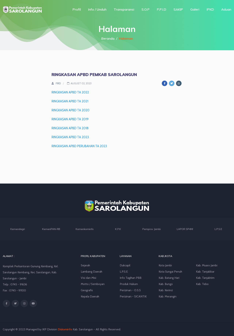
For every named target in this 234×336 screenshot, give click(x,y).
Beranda (107, 38)
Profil (77, 9)
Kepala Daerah (90, 296)
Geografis (87, 290)
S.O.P (145, 9)
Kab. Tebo (202, 284)
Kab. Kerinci (166, 290)
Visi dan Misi (88, 278)
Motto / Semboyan (93, 284)
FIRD (56, 83)
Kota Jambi (165, 265)
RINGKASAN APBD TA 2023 (70, 137)
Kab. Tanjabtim (205, 278)
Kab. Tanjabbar (205, 271)
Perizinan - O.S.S (130, 290)
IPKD (210, 9)
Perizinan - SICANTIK (133, 296)
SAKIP (178, 9)
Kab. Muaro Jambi (206, 265)
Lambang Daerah (91, 271)
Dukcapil (125, 265)
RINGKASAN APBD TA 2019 (70, 119)
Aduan (226, 9)
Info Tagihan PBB (130, 278)
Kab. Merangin (167, 296)
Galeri (194, 9)
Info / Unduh (97, 9)
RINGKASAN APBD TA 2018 (70, 128)
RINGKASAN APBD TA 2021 (70, 101)
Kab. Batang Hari (169, 278)
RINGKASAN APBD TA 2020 (70, 110)
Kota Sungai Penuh (170, 271)
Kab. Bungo (166, 284)
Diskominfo (65, 329)
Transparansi (124, 9)
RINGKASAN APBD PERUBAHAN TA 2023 (79, 146)
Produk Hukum (129, 284)
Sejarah (85, 265)
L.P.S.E (124, 271)
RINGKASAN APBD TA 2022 (70, 92)
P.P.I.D (161, 9)
